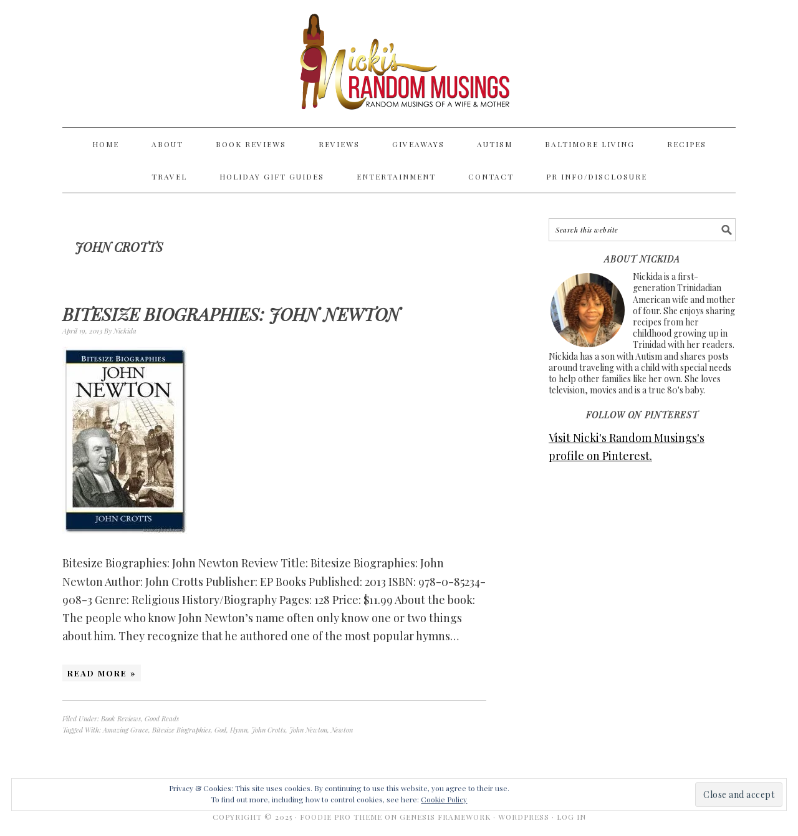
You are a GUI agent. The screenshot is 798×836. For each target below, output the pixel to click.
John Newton (308, 729)
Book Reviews (121, 718)
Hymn (239, 729)
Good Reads (162, 718)
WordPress (523, 817)
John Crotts (268, 729)
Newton (342, 729)
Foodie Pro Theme (341, 817)
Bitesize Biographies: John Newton (231, 313)
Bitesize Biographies (181, 729)
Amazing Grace (125, 729)
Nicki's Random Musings (399, 63)
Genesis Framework (445, 817)
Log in (571, 817)
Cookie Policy (444, 799)
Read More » (101, 673)
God (220, 729)
